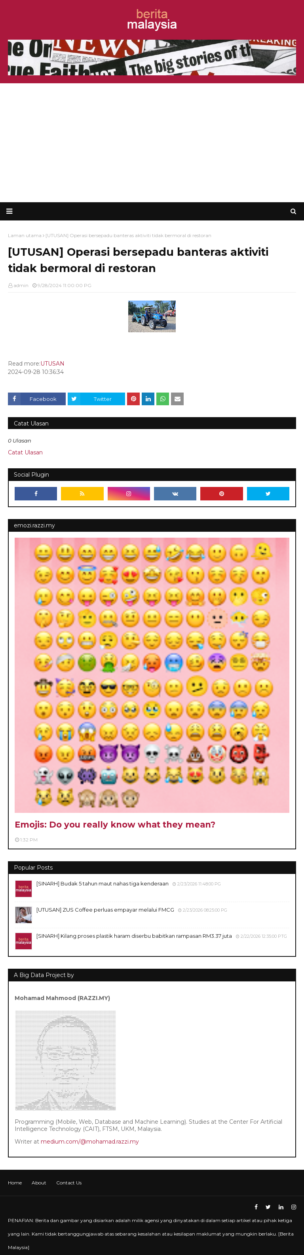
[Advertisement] (152, 142)
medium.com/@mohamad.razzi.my (90, 1141)
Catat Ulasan (25, 452)
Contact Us (69, 1183)
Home (15, 1183)
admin (20, 285)
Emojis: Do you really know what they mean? (115, 825)
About (39, 1183)
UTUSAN (52, 363)
